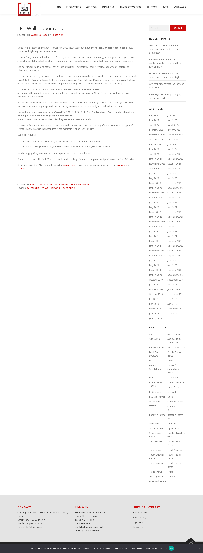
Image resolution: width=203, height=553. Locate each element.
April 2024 (154, 154)
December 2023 (175, 158)
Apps (151, 334)
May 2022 (154, 207)
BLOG (166, 7)
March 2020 (155, 270)
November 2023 (157, 163)
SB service (57, 35)
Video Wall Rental (157, 481)
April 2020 (172, 265)
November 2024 (175, 134)
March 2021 (155, 240)
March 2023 (155, 183)
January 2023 (155, 187)
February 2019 (156, 289)
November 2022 (157, 192)
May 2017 (172, 313)
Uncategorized (156, 476)
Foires (170, 360)
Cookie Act (138, 526)
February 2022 (174, 212)
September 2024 (175, 139)
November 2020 (157, 250)
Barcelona (33, 188)
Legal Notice (139, 522)
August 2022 (173, 197)
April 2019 (172, 284)
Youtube (21, 168)
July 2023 (153, 173)
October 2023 (174, 163)
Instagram (121, 165)
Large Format (62, 184)
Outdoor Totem (175, 401)
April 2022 (172, 207)
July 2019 (153, 284)
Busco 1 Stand (140, 512)
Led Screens (155, 391)
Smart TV (171, 423)
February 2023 (174, 183)
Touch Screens (174, 450)
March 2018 (155, 308)
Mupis (170, 396)
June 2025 (154, 120)
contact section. (70, 165)
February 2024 (174, 154)
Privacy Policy (139, 517)
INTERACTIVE (73, 7)
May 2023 (154, 178)
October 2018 (156, 294)
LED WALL (91, 7)
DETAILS (153, 360)
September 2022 (157, 197)
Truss (170, 471)
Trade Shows (155, 471)
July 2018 (153, 299)
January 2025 (173, 129)
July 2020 (153, 260)
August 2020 (173, 255)
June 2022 (172, 202)
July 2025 (171, 115)
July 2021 (153, 231)
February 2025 (156, 129)
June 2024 (154, 149)
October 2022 (174, 192)
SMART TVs (108, 7)
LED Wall (171, 391)
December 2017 (175, 308)
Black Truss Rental (176, 347)
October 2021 (174, 221)
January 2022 (155, 216)
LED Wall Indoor (50, 188)
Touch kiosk (155, 450)
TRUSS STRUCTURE (130, 7)
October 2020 (174, 250)
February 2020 (174, 270)
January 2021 (155, 245)
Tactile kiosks (155, 441)
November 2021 (157, 221)
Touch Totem (156, 463)
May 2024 (172, 149)
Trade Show (68, 188)
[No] (199, 548)
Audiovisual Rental (41, 184)
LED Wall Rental (80, 184)
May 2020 (154, 265)
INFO (151, 377)
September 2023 (157, 168)
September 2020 (157, 255)
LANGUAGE (180, 7)
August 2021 (173, 226)
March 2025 (173, 124)
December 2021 (175, 216)
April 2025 (154, 124)
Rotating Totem (157, 414)
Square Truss (173, 428)
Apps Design (173, 334)
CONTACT (151, 7)
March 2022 (155, 212)
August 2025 (155, 115)
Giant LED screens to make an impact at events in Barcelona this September (166, 49)
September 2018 (175, 294)
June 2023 (172, 173)
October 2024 (156, 139)
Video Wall (172, 476)
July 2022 (153, 202)
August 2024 (155, 144)
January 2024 (155, 158)
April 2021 (172, 236)
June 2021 (172, 231)
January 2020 (155, 274)
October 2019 (156, 279)
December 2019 (175, 274)
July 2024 (171, 144)
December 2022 (175, 187)
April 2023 (172, 178)
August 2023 (173, 168)
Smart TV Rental (157, 428)
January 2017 (155, 318)
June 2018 (172, 299)
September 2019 (175, 279)
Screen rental (155, 423)
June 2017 (154, 313)
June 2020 (172, 260)
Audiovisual (154, 338)
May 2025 (172, 120)
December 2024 (157, 134)
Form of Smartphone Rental (173, 369)
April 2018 (172, 303)
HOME (58, 7)
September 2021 (157, 226)
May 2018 (154, 303)
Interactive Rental (176, 382)
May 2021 (154, 236)
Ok (171, 548)
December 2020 (175, 245)
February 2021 (174, 240)
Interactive (172, 377)
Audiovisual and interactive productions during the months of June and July (165, 63)
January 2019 (173, 289)
